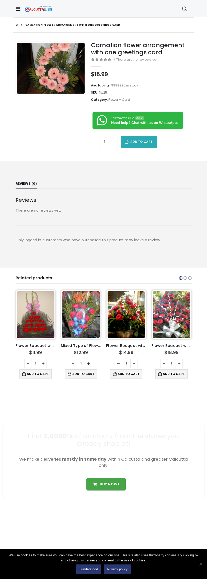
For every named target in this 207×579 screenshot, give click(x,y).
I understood (88, 569)
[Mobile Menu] (19, 8)
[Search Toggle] (185, 9)
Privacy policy (117, 569)
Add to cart (141, 142)
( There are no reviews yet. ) (137, 59)
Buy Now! (106, 484)
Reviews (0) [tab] (26, 183)
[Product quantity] (104, 142)
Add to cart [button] (38, 374)
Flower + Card (119, 99)
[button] (180, 278)
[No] (200, 564)
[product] (35, 314)
